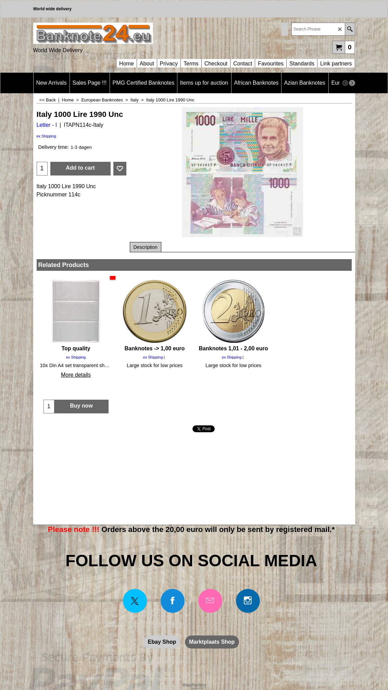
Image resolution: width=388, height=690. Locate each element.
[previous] (345, 83)
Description (146, 247)
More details (76, 375)
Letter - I (47, 125)
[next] (352, 83)
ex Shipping (47, 136)
